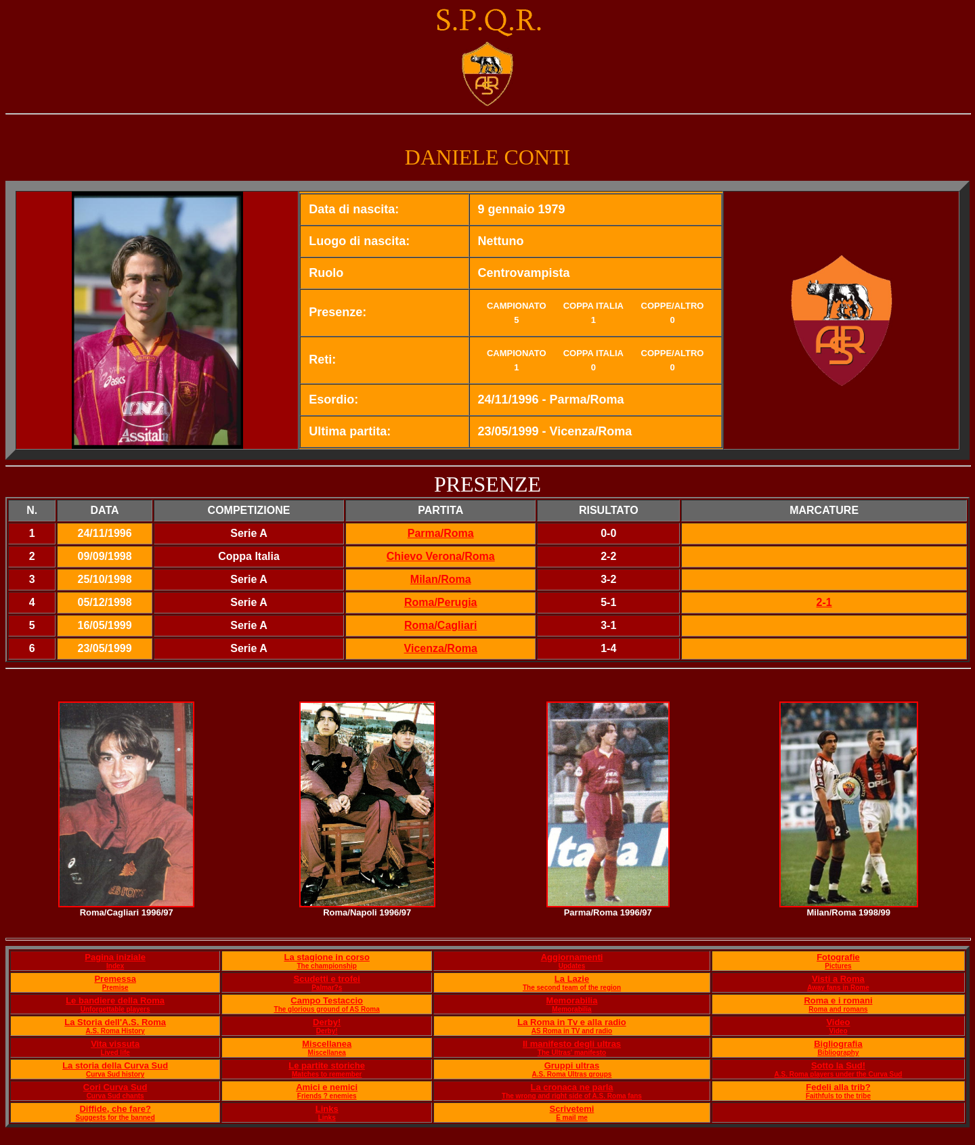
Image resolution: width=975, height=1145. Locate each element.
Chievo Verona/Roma (441, 556)
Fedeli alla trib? (838, 1087)
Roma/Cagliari (440, 625)
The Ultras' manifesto (572, 1052)
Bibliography (838, 1052)
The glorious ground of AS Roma (327, 1009)
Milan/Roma (440, 579)
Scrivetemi (572, 1109)
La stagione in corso (326, 957)
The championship (327, 966)
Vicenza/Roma (440, 648)
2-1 (824, 602)
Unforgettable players (115, 1009)
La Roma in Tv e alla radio (571, 1022)
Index (115, 966)
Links (327, 1109)
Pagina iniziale (115, 957)
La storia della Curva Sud (115, 1065)
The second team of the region (572, 987)
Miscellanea (326, 1044)
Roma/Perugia (440, 602)
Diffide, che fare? (114, 1109)
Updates (572, 966)
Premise (115, 987)
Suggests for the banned (115, 1117)
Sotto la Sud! (838, 1065)
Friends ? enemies (327, 1096)
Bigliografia (838, 1044)
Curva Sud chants (115, 1096)
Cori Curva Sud (115, 1087)
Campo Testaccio (326, 1000)
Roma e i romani (838, 1000)
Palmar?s (326, 987)
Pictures (838, 966)
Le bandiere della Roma (115, 1000)
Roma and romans (837, 1009)
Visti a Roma (838, 979)
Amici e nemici (327, 1087)
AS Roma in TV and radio (572, 1031)
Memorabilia (572, 1000)
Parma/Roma (441, 533)
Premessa (114, 979)
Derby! (327, 1022)
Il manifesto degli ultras (572, 1044)
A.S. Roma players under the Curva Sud (838, 1074)
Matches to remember (327, 1074)
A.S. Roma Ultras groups (572, 1074)
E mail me (572, 1117)
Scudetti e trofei (327, 979)
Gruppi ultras (572, 1065)
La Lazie (572, 979)
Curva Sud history (115, 1074)
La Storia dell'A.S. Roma (115, 1022)
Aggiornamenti (572, 957)
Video (838, 1022)
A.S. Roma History (115, 1031)
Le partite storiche (326, 1065)
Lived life (114, 1052)
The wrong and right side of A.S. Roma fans (572, 1096)
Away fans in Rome (838, 987)
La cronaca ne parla (571, 1087)
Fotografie (838, 957)
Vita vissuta (115, 1044)
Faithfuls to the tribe (838, 1096)
